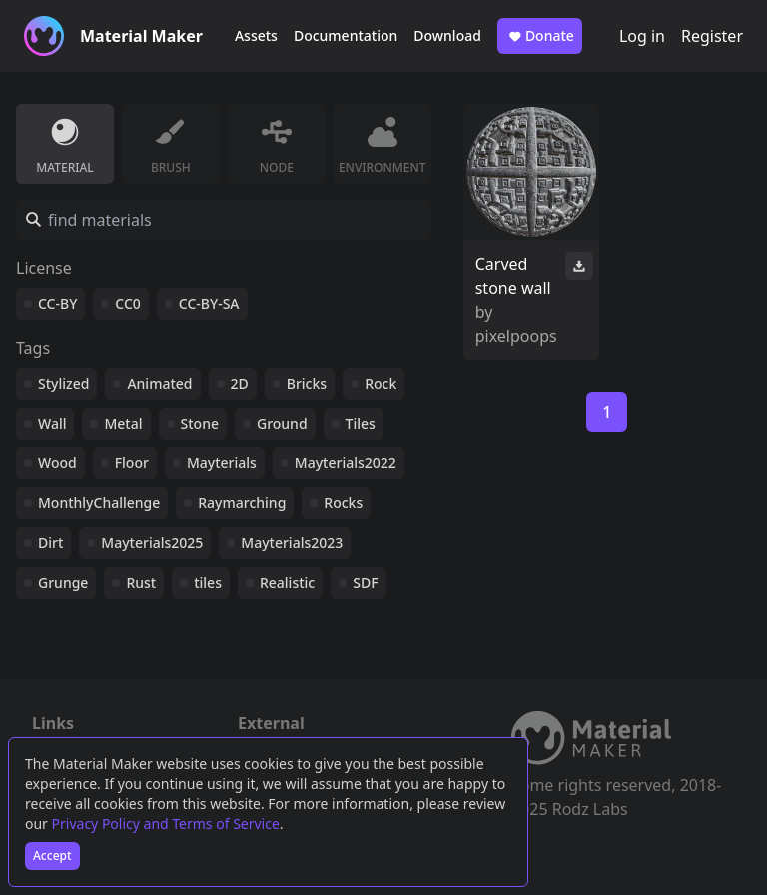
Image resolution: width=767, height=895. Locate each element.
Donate (539, 36)
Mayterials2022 (345, 462)
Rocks (343, 502)
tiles (208, 582)
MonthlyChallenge (99, 502)
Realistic (287, 582)
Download (447, 35)
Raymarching (242, 502)
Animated (159, 383)
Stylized (63, 383)
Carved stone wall (513, 276)
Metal (123, 423)
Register (712, 36)
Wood (57, 462)
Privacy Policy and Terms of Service (166, 823)
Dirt (50, 542)
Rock (380, 383)
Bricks (307, 383)
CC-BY (57, 303)
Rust (141, 582)
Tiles (361, 423)
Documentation (345, 35)
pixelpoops (516, 336)
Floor (132, 462)
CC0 (128, 303)
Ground (282, 423)
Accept (52, 855)
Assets (256, 35)
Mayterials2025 (152, 542)
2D (240, 383)
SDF (365, 582)
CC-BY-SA (209, 303)
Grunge (63, 582)
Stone (200, 423)
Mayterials (222, 462)
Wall (52, 423)
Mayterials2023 (292, 542)
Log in (642, 36)
